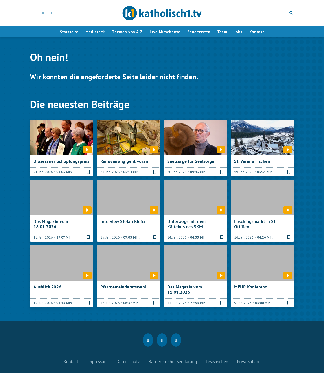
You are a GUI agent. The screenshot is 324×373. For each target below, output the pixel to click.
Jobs (238, 31)
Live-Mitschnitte (165, 31)
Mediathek (95, 31)
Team (222, 31)
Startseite (69, 31)
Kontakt (256, 31)
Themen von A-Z (127, 31)
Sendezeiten (198, 31)
